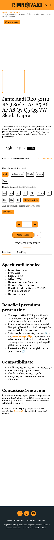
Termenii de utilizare (13, 528)
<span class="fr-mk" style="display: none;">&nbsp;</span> (27, 457)
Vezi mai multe (45, 159)
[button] (3, 5)
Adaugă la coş (23, 235)
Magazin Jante (14, 12)
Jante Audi (19, 411)
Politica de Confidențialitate (35, 528)
